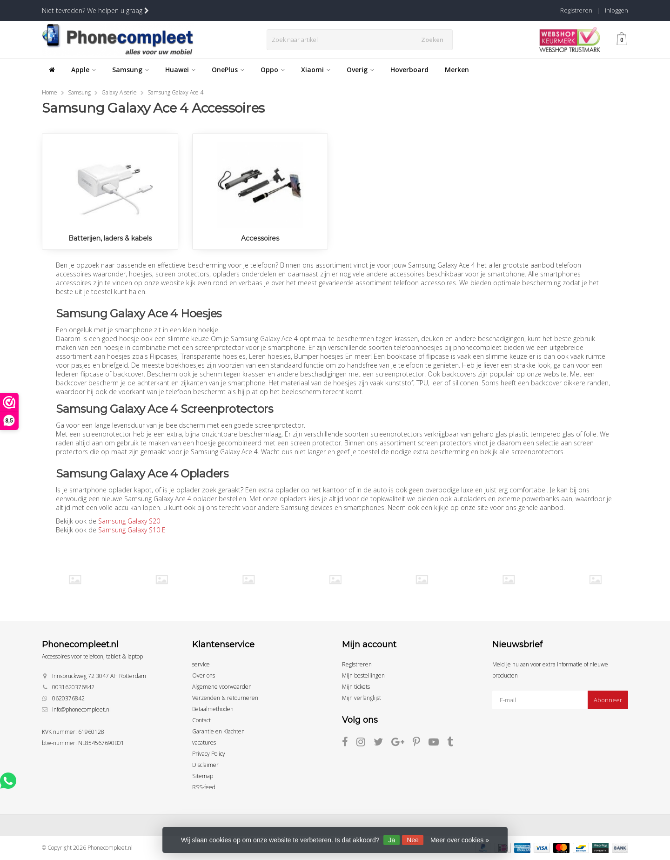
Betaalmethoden (213, 709)
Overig (360, 69)
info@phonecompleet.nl (81, 709)
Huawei (180, 69)
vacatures (204, 742)
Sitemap (202, 776)
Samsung (130, 69)
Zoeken (434, 39)
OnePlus (228, 69)
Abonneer (608, 700)
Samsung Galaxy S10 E (132, 529)
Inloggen (616, 10)
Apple (83, 69)
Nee (413, 840)
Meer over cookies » (459, 840)
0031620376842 (73, 687)
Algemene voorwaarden (222, 687)
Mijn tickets (356, 687)
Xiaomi (315, 69)
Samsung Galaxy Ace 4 (175, 92)
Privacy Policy (208, 754)
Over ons (203, 675)
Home (49, 92)
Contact (201, 720)
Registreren (576, 10)
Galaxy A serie (119, 92)
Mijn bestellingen (363, 675)
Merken (457, 69)
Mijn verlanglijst (361, 698)
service (201, 664)
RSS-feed (203, 787)
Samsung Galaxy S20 (129, 521)
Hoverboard (409, 69)
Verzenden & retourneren (225, 698)
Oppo (273, 69)
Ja (391, 840)
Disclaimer (205, 765)
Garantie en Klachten (218, 731)
